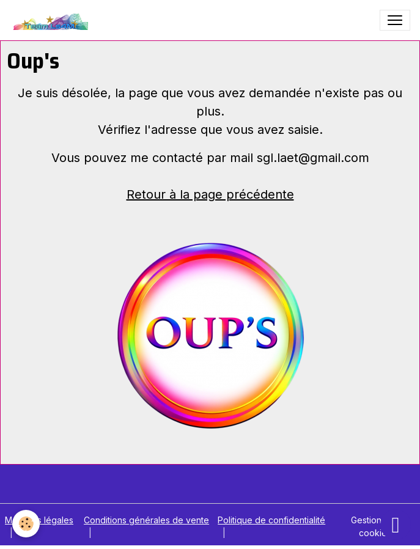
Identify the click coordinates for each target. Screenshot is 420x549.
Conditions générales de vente (146, 520)
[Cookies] (26, 523)
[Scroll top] (395, 524)
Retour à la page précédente (210, 194)
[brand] (52, 20)
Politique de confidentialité (271, 520)
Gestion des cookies (375, 526)
